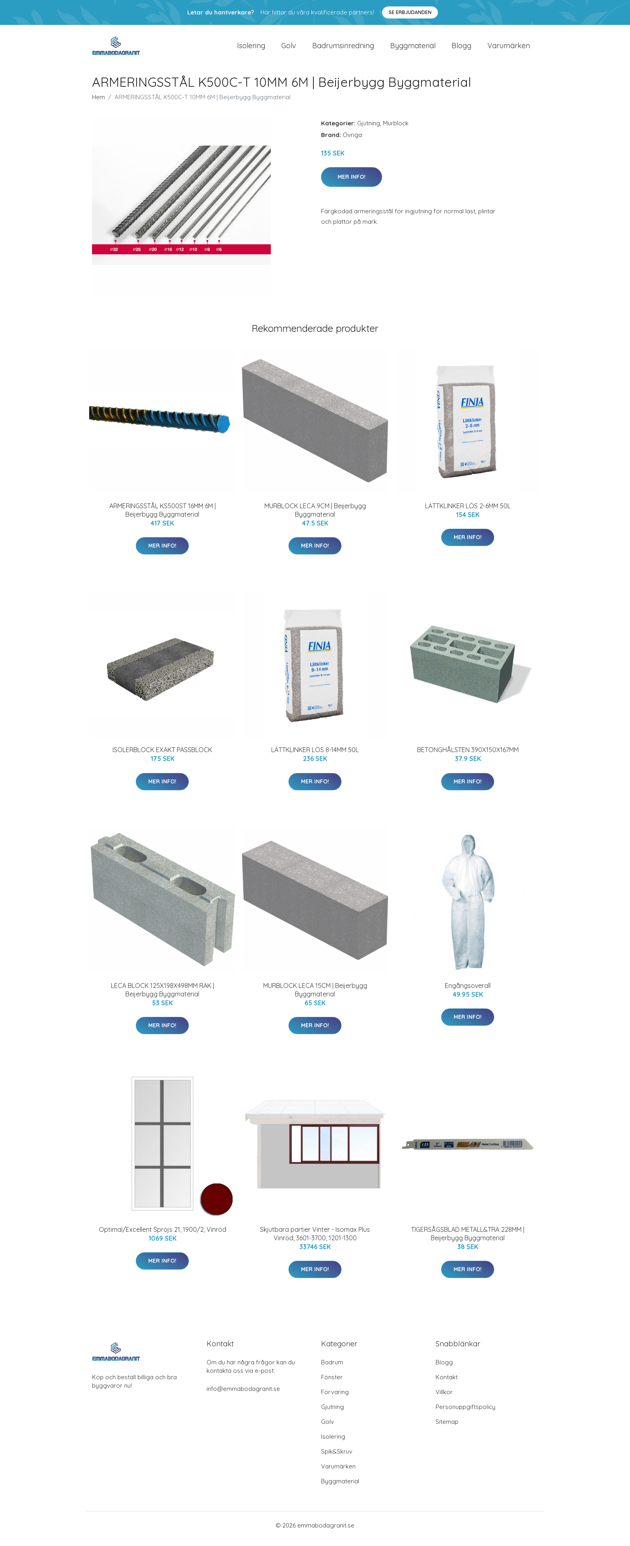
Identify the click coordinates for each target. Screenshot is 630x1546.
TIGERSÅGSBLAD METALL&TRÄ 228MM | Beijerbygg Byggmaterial (467, 1240)
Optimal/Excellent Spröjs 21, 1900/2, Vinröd (162, 1236)
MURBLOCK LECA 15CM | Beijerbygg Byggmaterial (315, 996)
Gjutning (368, 130)
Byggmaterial (413, 48)
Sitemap (447, 1428)
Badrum (332, 1369)
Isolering (251, 48)
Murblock (396, 130)
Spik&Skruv (336, 1458)
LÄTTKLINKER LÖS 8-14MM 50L (315, 757)
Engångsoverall (468, 992)
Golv (288, 48)
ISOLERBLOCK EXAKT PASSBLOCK (162, 757)
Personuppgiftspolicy (465, 1413)
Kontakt (447, 1384)
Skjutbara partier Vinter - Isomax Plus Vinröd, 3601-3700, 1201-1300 (315, 1240)
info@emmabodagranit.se (243, 1395)
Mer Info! (352, 183)
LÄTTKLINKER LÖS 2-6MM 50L (468, 513)
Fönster (332, 1384)
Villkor (444, 1399)
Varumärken (508, 48)
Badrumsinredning (343, 48)
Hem (98, 104)
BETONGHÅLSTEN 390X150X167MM (468, 757)
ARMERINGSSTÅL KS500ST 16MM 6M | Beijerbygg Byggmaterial (162, 517)
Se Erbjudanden (410, 12)
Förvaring (335, 1399)
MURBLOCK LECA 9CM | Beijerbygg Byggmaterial (315, 517)
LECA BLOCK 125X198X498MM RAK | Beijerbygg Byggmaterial (162, 996)
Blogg (461, 48)
